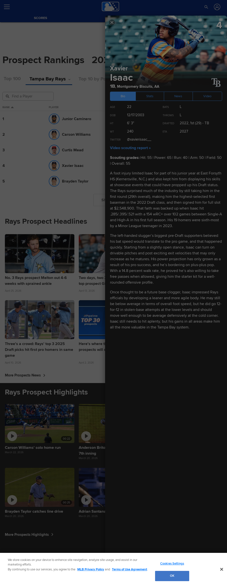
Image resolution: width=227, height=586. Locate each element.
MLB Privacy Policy (90, 569)
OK (172, 576)
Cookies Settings (172, 564)
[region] (113, 569)
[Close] (221, 569)
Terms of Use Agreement (129, 569)
